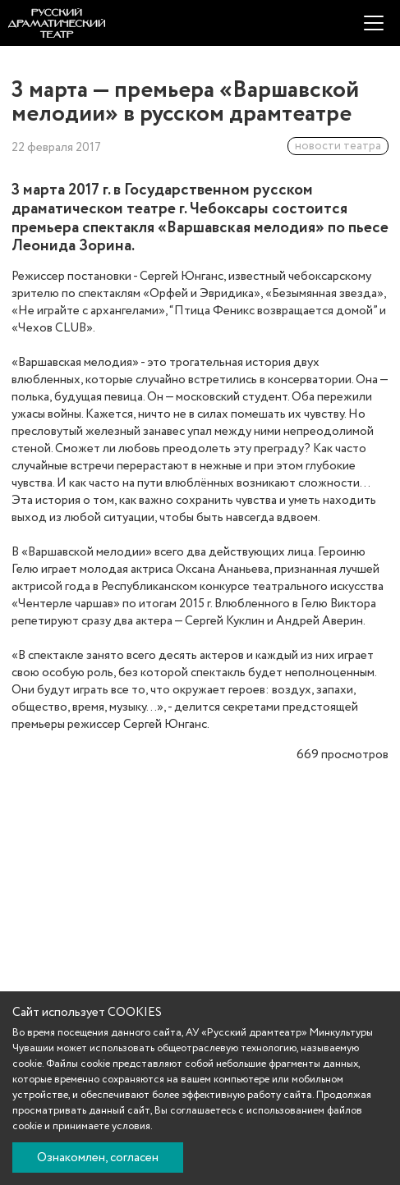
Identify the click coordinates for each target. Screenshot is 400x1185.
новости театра (338, 146)
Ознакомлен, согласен (98, 1158)
